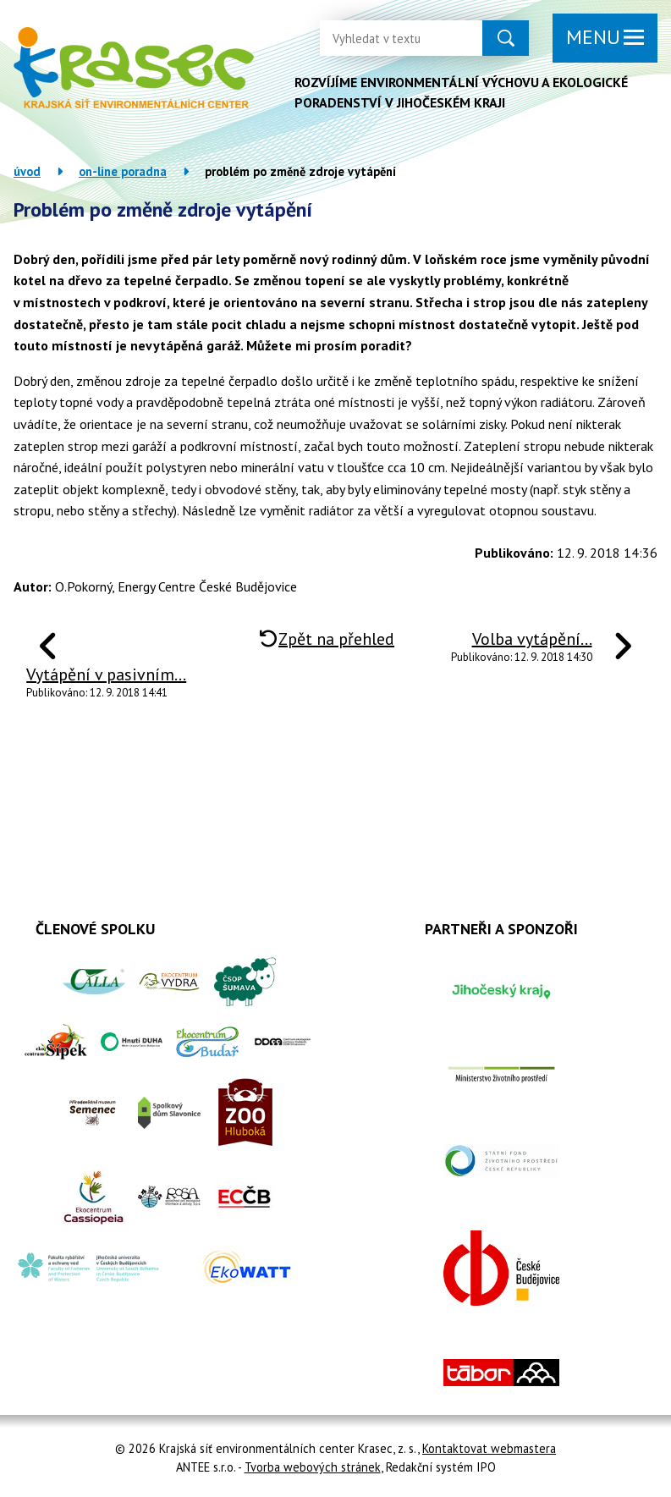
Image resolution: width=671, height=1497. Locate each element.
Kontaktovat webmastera (489, 1448)
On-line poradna (123, 171)
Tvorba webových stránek (313, 1467)
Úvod (27, 171)
